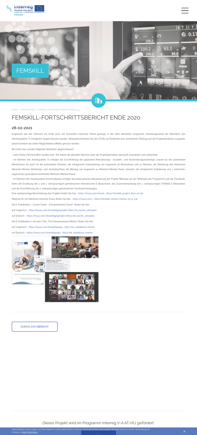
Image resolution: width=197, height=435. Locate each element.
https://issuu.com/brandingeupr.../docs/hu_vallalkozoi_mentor (62, 227)
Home (14, 110)
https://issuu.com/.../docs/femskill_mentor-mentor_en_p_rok (105, 199)
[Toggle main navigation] (184, 10)
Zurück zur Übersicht (35, 326)
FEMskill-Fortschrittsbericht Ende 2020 (59, 110)
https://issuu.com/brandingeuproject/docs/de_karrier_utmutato (60, 216)
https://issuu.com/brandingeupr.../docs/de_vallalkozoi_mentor (60, 232)
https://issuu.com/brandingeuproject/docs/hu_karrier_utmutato (62, 210)
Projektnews (28, 110)
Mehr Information (30, 432)
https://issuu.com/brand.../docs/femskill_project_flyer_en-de (110, 193)
